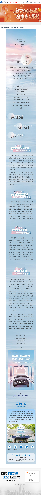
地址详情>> (31, 480)
